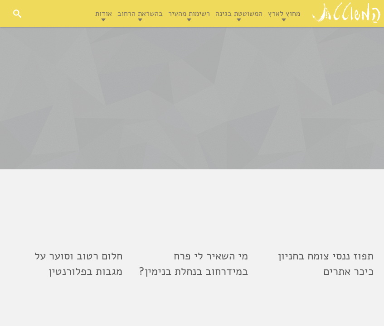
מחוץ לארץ (284, 14)
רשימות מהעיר (189, 14)
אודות (103, 14)
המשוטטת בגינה (238, 14)
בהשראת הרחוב (140, 14)
